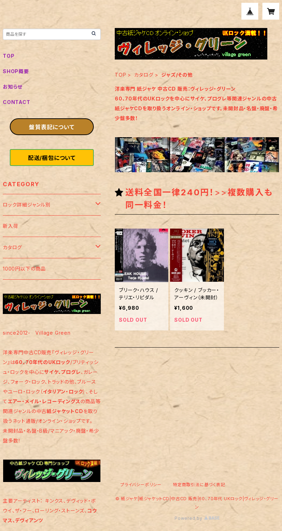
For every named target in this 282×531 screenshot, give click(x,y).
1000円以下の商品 (24, 269)
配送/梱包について (52, 157)
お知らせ (12, 87)
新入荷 (10, 226)
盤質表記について (51, 127)
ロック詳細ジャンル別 (27, 205)
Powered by (197, 518)
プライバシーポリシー (141, 484)
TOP (120, 75)
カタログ (143, 75)
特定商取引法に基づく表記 (199, 484)
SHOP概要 (16, 71)
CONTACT (16, 102)
